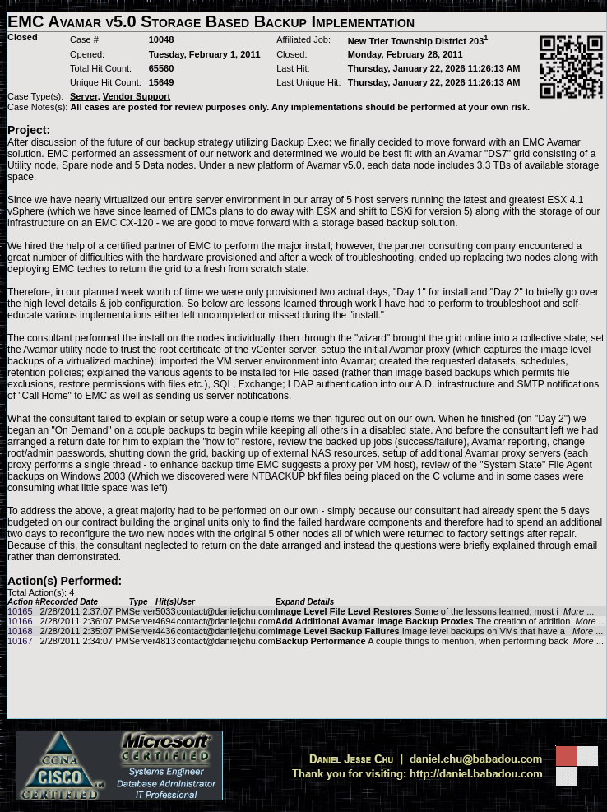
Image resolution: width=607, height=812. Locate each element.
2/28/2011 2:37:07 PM (83, 611)
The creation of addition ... (441, 621)
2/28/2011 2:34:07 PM (83, 641)
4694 (165, 621)
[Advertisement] (307, 682)
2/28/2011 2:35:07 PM (83, 631)
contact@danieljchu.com (226, 611)
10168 (20, 631)
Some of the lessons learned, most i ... (435, 611)
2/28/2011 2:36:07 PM (83, 621)
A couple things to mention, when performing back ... (440, 641)
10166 (20, 621)
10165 (20, 611)
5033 (165, 611)
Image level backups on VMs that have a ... (440, 631)
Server (142, 611)
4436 (165, 631)
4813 (165, 641)
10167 (20, 641)
